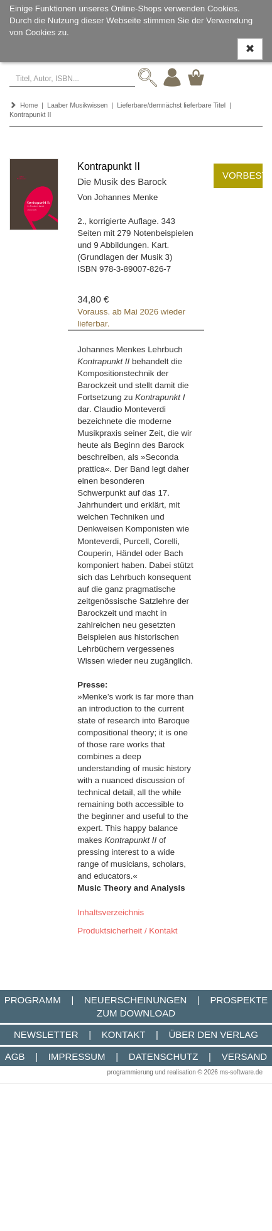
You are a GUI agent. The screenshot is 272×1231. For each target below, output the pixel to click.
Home (29, 105)
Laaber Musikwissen (77, 105)
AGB (15, 1056)
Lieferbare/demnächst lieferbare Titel (171, 105)
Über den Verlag (213, 1034)
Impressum (77, 1056)
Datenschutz (164, 1056)
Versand (245, 1056)
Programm (32, 999)
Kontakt (123, 1034)
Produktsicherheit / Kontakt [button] (127, 930)
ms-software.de (241, 1072)
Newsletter (46, 1034)
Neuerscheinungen (135, 999)
